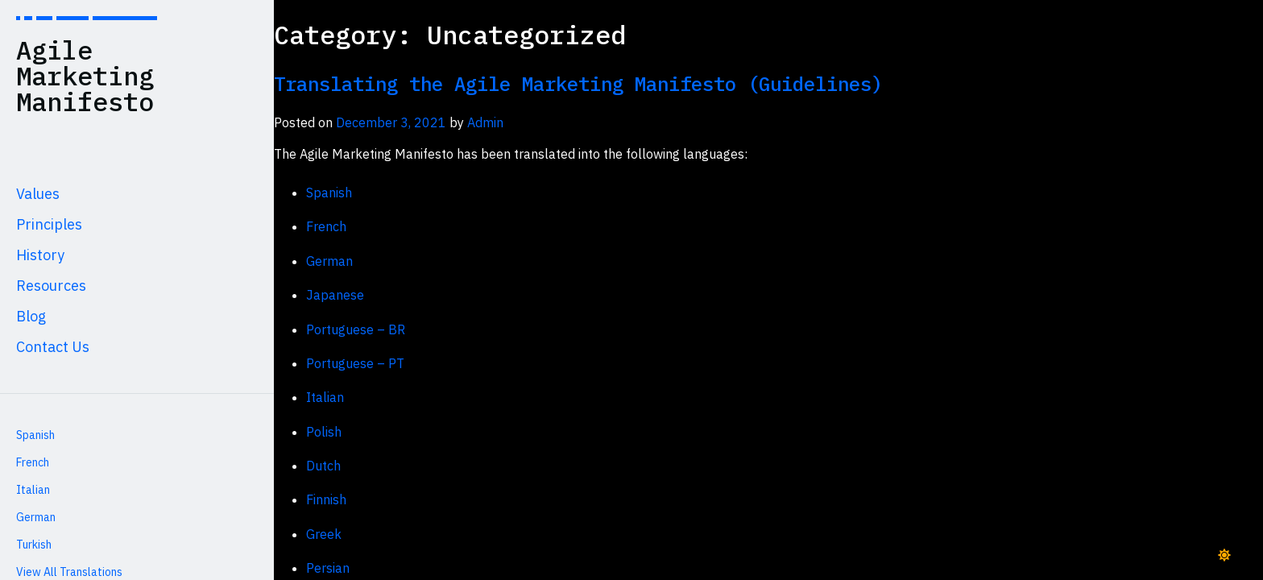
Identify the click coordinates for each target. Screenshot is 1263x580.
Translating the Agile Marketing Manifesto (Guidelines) (578, 84)
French (32, 462)
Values (38, 193)
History (40, 255)
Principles (49, 224)
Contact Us (52, 347)
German (36, 517)
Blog (31, 316)
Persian (328, 568)
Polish (324, 432)
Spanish (35, 435)
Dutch (323, 466)
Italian (33, 490)
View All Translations (69, 572)
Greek (324, 534)
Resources (51, 285)
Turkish (34, 544)
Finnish (326, 499)
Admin (485, 122)
